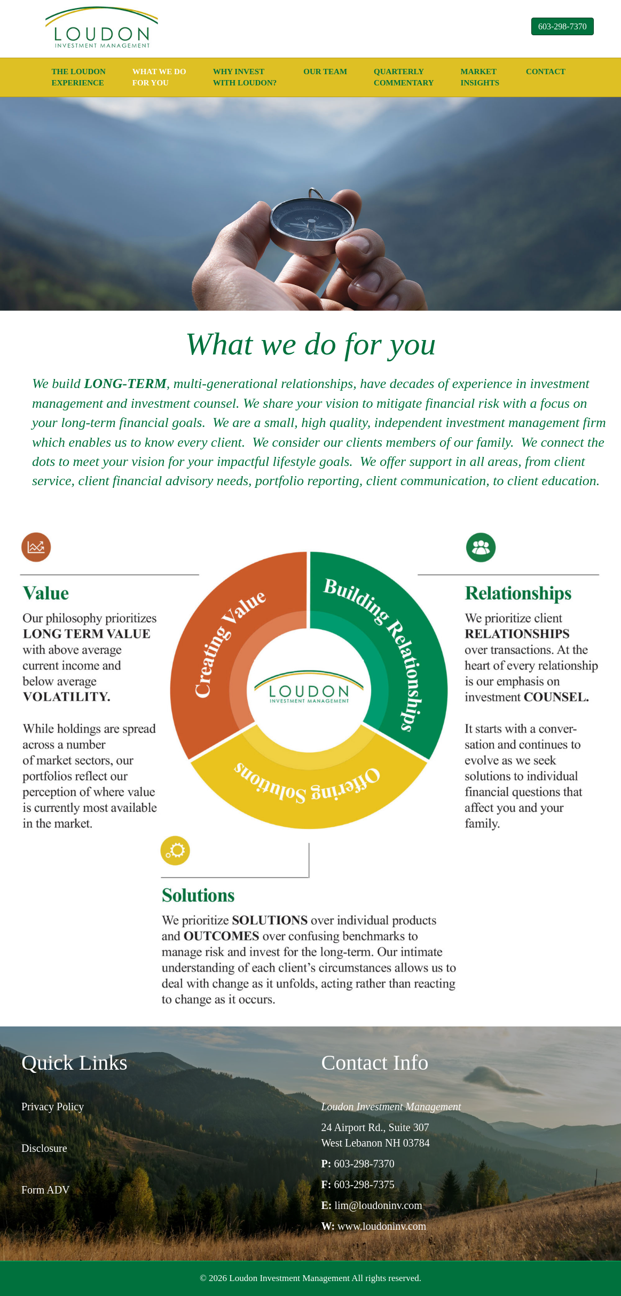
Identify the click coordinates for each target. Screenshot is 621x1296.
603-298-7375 (364, 1184)
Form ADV (45, 1190)
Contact (545, 71)
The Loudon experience (79, 77)
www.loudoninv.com (381, 1226)
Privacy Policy (52, 1106)
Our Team (325, 71)
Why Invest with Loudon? (245, 77)
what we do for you (159, 77)
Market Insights (480, 77)
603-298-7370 (562, 26)
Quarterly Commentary (404, 77)
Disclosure (44, 1148)
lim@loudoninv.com (378, 1205)
